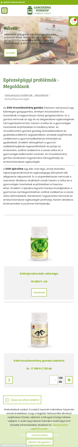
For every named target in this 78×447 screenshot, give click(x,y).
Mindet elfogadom (39, 442)
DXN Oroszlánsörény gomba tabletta (39, 361)
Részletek (39, 292)
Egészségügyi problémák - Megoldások (26, 95)
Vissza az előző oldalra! (25, 400)
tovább (10, 53)
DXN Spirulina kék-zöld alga (39, 274)
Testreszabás (39, 435)
